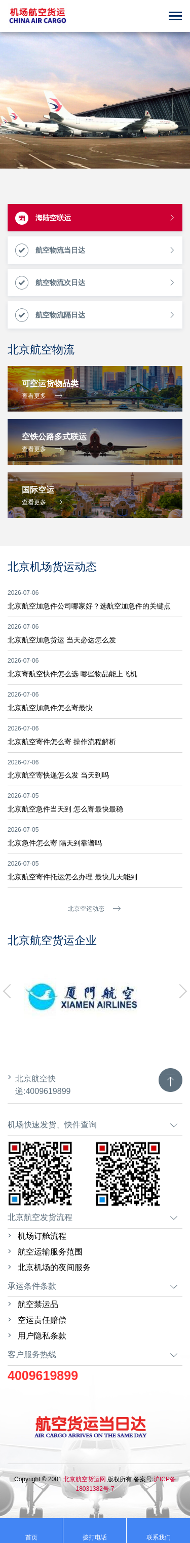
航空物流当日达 (95, 250)
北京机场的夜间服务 (54, 1267)
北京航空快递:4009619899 (42, 1084)
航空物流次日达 (95, 283)
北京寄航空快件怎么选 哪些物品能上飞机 (72, 674)
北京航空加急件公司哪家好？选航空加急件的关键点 (89, 606)
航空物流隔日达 (95, 315)
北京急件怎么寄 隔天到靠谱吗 (55, 843)
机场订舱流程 (42, 1236)
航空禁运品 (38, 1304)
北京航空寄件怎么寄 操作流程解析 (62, 742)
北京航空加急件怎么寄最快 (50, 708)
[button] (10, 991)
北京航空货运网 (84, 1479)
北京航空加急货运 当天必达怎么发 (62, 640)
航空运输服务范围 (50, 1251)
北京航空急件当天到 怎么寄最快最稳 (65, 809)
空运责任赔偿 (42, 1320)
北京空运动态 (94, 908)
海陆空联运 (95, 218)
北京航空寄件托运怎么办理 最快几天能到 (72, 877)
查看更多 (42, 395)
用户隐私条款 (42, 1335)
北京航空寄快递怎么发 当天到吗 (58, 775)
